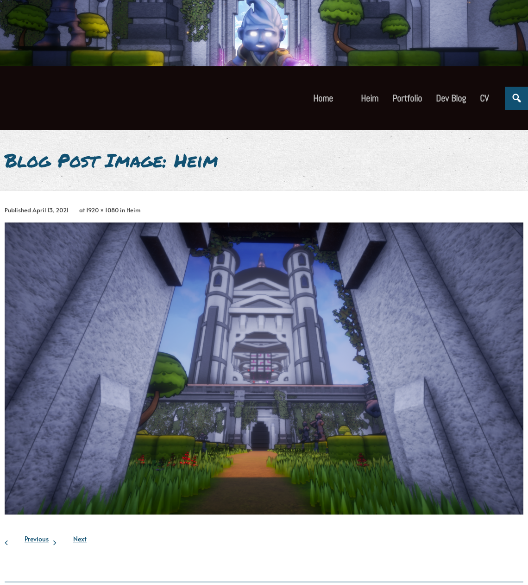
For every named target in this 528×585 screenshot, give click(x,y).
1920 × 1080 (102, 210)
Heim (133, 210)
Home (323, 98)
